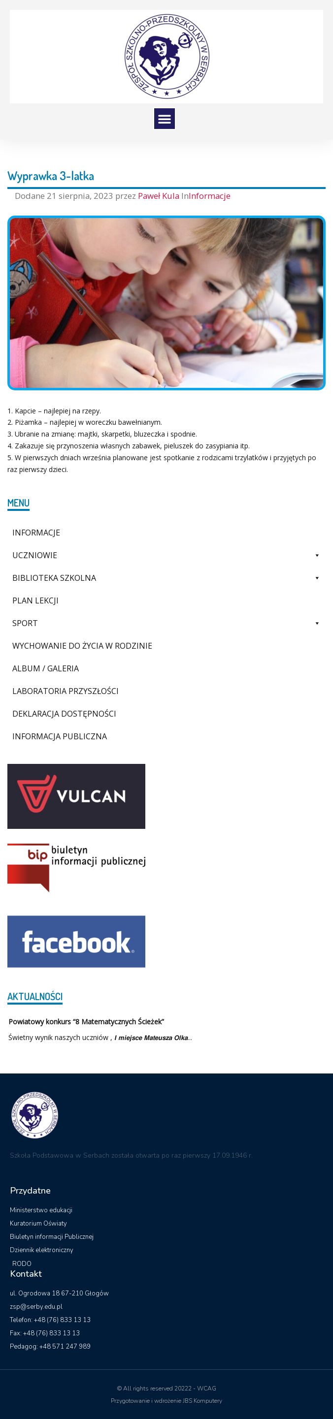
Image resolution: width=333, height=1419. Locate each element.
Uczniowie (166, 555)
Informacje (210, 195)
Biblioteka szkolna (166, 578)
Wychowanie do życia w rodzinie (82, 645)
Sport (166, 623)
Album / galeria (45, 668)
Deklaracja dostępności (64, 713)
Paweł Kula (159, 195)
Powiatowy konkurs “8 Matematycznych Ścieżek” (86, 1021)
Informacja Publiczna (59, 736)
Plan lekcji (35, 600)
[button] (164, 118)
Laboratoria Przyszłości (65, 691)
